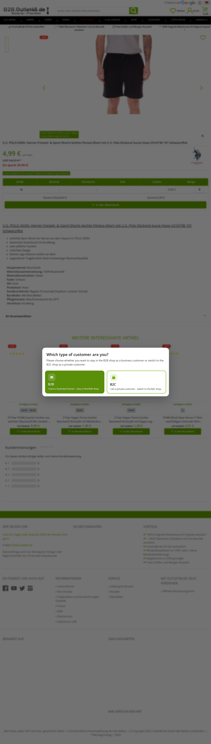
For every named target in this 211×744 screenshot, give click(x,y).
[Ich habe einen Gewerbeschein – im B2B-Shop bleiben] (74, 382)
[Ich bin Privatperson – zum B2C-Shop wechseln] (136, 382)
